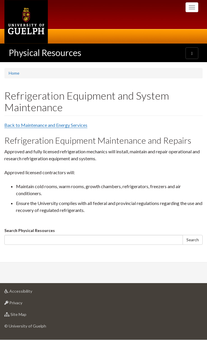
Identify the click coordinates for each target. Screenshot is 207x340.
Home (14, 73)
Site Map (24, 315)
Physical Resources (45, 52)
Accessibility (27, 292)
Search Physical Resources (29, 230)
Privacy (22, 304)
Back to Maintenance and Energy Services (45, 125)
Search (192, 239)
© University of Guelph (25, 325)
